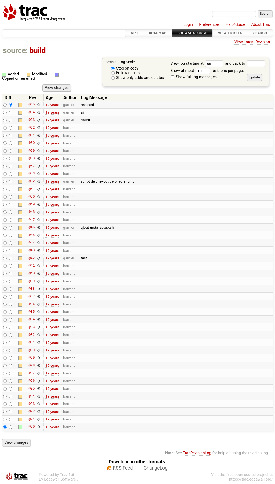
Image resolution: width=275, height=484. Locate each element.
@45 (31, 235)
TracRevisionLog (197, 453)
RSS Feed (123, 468)
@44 (31, 242)
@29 (31, 357)
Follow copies (125, 73)
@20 (31, 426)
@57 (31, 165)
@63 (31, 120)
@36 (31, 304)
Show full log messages (194, 77)
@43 (31, 250)
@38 (31, 288)
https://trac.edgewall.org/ (251, 479)
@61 (31, 135)
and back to (245, 63)
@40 (31, 273)
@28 (31, 365)
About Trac (260, 24)
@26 (31, 381)
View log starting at (197, 63)
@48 (31, 212)
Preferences (209, 24)
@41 (31, 265)
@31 (31, 342)
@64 (31, 112)
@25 (31, 388)
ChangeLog (156, 468)
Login (188, 24)
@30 (31, 350)
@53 (31, 173)
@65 (31, 104)
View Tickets (230, 33)
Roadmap (158, 33)
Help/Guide (235, 24)
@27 (31, 373)
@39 (31, 281)
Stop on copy (125, 68)
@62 (31, 127)
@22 (31, 411)
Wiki (134, 33)
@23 (31, 403)
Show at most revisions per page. (207, 70)
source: (15, 50)
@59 (31, 150)
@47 (31, 219)
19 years (52, 105)
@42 (31, 258)
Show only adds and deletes (137, 77)
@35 (31, 311)
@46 (31, 227)
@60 (31, 143)
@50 (31, 196)
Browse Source (192, 33)
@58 (31, 158)
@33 (31, 327)
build (37, 50)
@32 (31, 334)
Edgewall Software (60, 479)
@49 (31, 204)
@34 (31, 319)
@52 (31, 181)
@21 (31, 419)
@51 (31, 189)
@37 (31, 296)
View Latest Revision (252, 42)
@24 (31, 396)
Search (260, 33)
